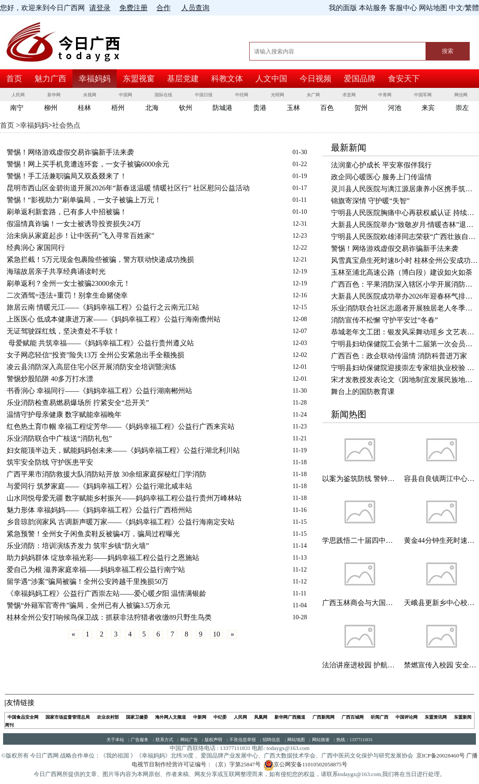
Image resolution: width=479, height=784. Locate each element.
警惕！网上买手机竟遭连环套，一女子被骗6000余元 (88, 164)
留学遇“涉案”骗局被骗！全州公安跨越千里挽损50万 (87, 581)
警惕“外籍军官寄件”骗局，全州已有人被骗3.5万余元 (88, 605)
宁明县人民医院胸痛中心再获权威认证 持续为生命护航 (405, 212)
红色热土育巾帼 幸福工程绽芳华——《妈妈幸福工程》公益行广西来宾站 (121, 426)
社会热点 (66, 125)
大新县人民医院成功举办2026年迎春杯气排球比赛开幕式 (405, 296)
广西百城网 (353, 717)
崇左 (462, 107)
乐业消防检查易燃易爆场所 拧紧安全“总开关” (78, 402)
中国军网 (423, 94)
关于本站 (115, 739)
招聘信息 (271, 739)
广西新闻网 (323, 717)
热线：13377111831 (354, 739)
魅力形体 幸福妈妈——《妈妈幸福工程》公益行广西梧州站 (99, 510)
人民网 (18, 94)
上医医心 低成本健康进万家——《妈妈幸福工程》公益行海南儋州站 (113, 319)
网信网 (461, 94)
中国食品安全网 (23, 717)
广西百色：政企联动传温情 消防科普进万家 (399, 356)
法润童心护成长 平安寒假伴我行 (381, 165)
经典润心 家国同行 (36, 247)
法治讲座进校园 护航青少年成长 (359, 665)
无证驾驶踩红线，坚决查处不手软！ (63, 331)
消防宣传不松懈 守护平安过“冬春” (384, 320)
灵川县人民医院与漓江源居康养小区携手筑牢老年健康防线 (405, 189)
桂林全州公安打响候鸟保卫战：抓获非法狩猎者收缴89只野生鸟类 (109, 617)
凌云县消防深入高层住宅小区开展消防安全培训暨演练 (91, 367)
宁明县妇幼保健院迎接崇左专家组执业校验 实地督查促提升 (405, 367)
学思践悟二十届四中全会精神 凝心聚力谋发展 (359, 540)
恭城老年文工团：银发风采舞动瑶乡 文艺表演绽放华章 (405, 332)
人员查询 (195, 7)
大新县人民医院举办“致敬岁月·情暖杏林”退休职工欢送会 (405, 224)
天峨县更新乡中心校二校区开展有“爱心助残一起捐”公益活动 (441, 602)
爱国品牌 (360, 78)
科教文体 (227, 78)
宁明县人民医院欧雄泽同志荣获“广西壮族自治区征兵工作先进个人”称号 (405, 236)
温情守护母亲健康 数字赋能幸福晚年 (64, 414)
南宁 (16, 107)
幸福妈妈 (94, 78)
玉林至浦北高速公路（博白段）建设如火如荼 (401, 272)
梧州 (118, 107)
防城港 (222, 107)
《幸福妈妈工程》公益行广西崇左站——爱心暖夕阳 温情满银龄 (106, 593)
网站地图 (296, 739)
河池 (394, 107)
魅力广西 (50, 78)
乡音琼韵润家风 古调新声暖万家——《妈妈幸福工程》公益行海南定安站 (121, 522)
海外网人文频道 (170, 717)
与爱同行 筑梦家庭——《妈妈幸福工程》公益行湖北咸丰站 (99, 486)
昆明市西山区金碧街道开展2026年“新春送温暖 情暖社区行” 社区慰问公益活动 (128, 188)
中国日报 (204, 94)
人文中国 (271, 78)
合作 (163, 7)
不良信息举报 (242, 739)
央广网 (313, 94)
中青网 (385, 94)
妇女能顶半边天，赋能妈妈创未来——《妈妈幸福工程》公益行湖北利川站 (123, 450)
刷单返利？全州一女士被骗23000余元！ (68, 283)
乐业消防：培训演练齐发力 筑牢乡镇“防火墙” (78, 545)
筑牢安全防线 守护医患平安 (50, 462)
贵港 (259, 107)
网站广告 (189, 739)
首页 (14, 78)
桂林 (84, 107)
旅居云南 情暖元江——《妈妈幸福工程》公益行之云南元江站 (103, 307)
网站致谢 (321, 739)
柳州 (50, 107)
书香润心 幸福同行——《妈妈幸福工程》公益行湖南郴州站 (99, 390)
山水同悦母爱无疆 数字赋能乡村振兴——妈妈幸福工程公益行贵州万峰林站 (124, 498)
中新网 (199, 717)
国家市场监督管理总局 (68, 717)
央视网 (89, 94)
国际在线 (163, 94)
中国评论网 (406, 717)
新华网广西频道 (289, 717)
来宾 (428, 107)
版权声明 (213, 739)
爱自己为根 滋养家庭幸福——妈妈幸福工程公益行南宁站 (96, 569)
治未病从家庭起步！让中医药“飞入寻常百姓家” (80, 235)
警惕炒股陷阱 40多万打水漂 (50, 379)
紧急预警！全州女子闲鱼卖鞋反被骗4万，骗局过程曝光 (93, 534)
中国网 (125, 94)
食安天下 (404, 78)
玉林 (293, 107)
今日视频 (315, 78)
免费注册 (133, 7)
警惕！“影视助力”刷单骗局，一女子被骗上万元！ (84, 200)
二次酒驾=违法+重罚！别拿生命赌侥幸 (67, 295)
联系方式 (164, 739)
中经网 (241, 94)
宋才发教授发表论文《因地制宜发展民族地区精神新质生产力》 (405, 379)
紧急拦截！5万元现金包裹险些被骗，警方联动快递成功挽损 (100, 259)
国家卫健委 (137, 717)
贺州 (361, 107)
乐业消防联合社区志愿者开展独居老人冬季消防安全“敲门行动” (405, 308)
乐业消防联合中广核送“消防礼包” (59, 438)
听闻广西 (379, 717)
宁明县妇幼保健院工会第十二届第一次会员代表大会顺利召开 (405, 344)
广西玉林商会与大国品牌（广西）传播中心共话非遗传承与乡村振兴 (359, 602)
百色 (327, 107)
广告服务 (139, 739)
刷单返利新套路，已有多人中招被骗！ (67, 212)
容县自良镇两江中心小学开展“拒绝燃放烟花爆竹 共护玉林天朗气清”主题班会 (441, 478)
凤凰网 (260, 717)
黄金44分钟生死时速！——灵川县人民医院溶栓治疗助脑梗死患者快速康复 (441, 540)
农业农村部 (108, 717)
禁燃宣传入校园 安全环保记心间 (441, 665)
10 (216, 634)
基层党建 (183, 78)
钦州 (185, 107)
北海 (152, 107)
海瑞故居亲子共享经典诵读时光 (56, 271)
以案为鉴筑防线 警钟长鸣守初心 (359, 478)
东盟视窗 (139, 78)
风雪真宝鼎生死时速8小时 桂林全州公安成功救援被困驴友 (405, 260)
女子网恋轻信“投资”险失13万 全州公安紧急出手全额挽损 (95, 355)
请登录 (99, 7)
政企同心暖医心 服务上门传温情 (381, 177)
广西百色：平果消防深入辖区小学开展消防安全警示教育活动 (405, 284)
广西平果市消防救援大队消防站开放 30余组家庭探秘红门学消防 (106, 474)
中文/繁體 (464, 7)
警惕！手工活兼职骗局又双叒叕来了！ (67, 176)
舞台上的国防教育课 (363, 391)
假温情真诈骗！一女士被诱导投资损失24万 (74, 223)
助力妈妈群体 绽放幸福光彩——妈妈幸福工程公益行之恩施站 (103, 557)
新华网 (54, 94)
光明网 (277, 94)
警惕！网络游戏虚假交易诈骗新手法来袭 (70, 152)
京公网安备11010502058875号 (305, 764)
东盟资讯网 (436, 717)
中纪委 (220, 717)
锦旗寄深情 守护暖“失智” (370, 201)
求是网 (349, 94)
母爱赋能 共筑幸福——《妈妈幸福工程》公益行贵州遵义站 (100, 343)
